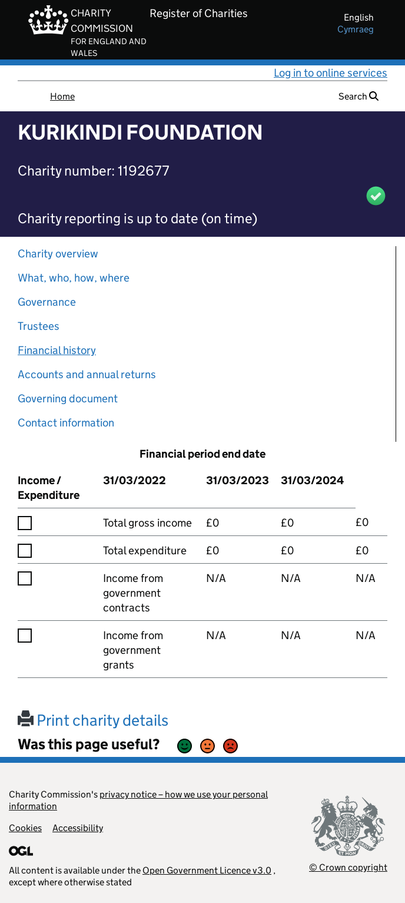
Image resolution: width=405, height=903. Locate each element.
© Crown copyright (348, 867)
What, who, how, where (74, 278)
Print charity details (93, 720)
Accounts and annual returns (87, 374)
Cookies (25, 827)
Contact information (66, 422)
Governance (47, 302)
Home (62, 96)
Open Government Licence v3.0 (206, 870)
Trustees (38, 326)
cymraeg (355, 29)
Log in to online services (330, 73)
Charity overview (58, 253)
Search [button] (358, 96)
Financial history (57, 350)
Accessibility (77, 827)
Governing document (68, 398)
